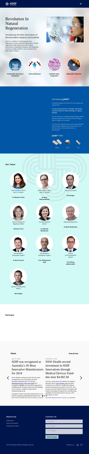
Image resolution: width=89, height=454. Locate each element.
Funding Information (12, 426)
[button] (81, 4)
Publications (10, 420)
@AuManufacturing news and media (23, 383)
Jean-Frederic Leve (62, 383)
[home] (11, 3)
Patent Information (12, 423)
